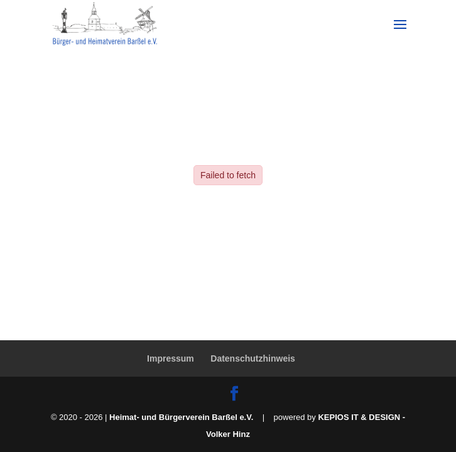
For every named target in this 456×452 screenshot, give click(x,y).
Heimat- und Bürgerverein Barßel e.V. (181, 417)
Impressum (170, 358)
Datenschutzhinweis (252, 358)
